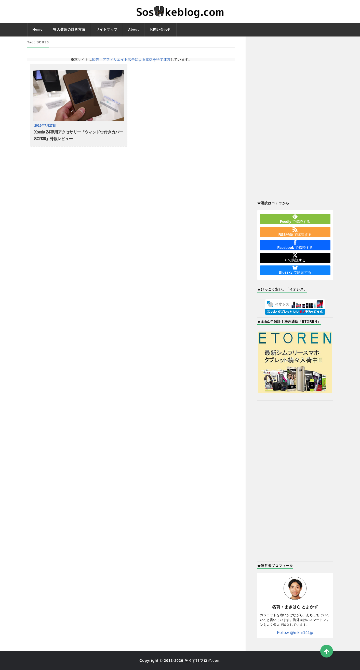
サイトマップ (106, 29)
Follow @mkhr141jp (295, 632)
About (133, 29)
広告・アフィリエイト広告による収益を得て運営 (131, 59)
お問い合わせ (160, 29)
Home (38, 29)
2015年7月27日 (45, 125)
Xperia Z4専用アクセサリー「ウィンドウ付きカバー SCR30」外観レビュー (78, 136)
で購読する (295, 219)
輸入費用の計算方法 (69, 29)
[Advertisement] (295, 117)
